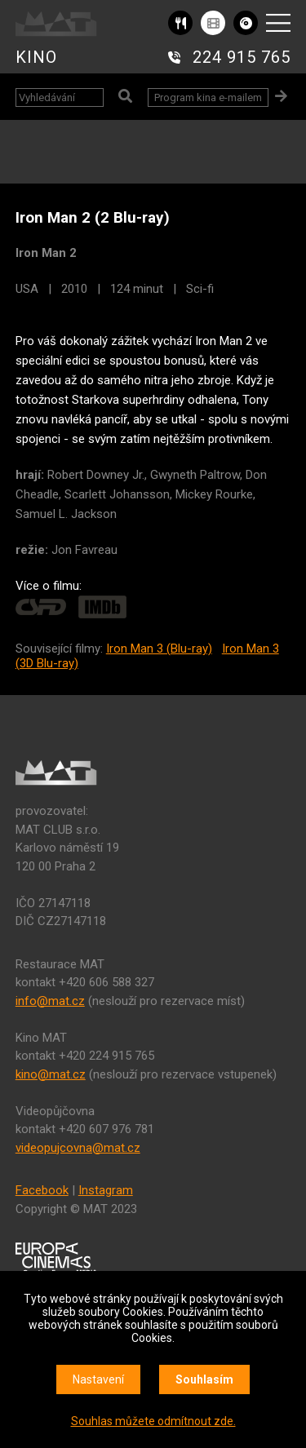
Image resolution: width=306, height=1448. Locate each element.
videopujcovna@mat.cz (78, 1147)
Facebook (42, 1190)
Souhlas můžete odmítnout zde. (153, 1421)
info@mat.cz (50, 1001)
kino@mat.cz (51, 1074)
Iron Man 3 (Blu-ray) (159, 648)
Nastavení (98, 1379)
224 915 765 (241, 57)
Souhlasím (204, 1379)
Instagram (105, 1190)
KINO (36, 57)
